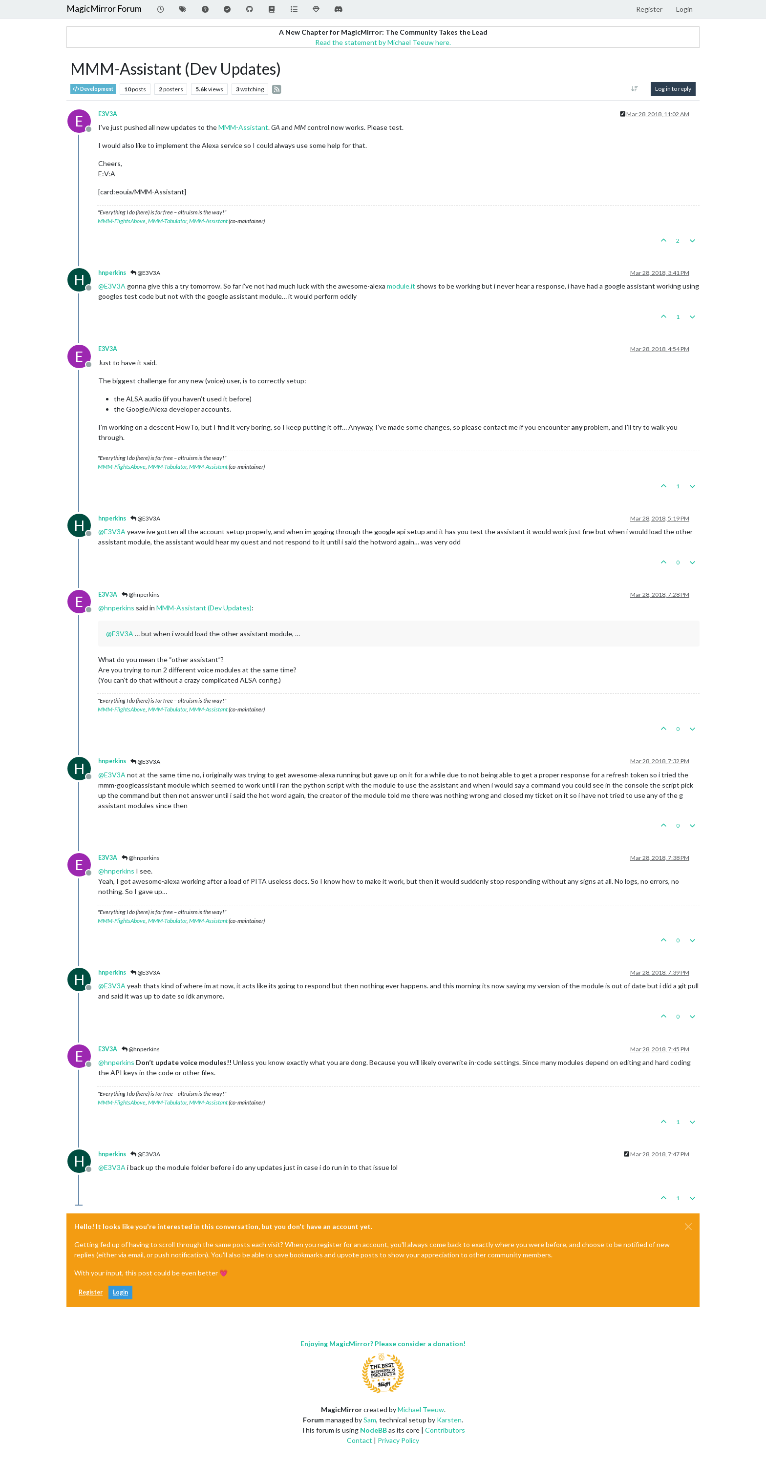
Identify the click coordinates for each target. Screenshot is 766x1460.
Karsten (449, 1420)
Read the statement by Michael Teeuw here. (383, 42)
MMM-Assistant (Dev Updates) (204, 608)
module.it (401, 286)
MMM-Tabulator (167, 221)
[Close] (688, 1226)
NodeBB (373, 1430)
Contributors (445, 1430)
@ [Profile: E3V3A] (112, 286)
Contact (359, 1440)
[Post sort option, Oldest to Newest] (635, 89)
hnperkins (112, 272)
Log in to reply (673, 88)
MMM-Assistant (243, 127)
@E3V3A (145, 272)
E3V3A (107, 114)
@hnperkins (141, 594)
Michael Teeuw (421, 1409)
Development (93, 89)
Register (91, 1292)
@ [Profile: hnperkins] (116, 608)
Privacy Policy (398, 1440)
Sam (369, 1420)
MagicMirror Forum (104, 8)
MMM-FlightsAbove (122, 221)
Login (120, 1292)
